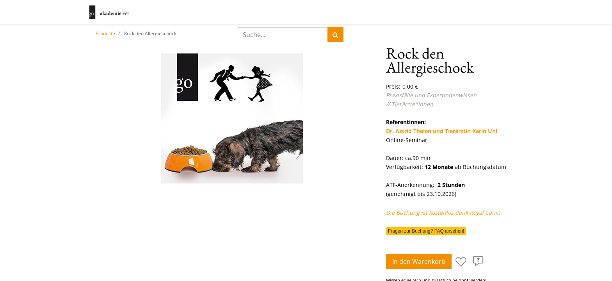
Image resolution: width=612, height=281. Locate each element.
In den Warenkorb (418, 261)
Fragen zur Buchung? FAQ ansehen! (426, 231)
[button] (461, 262)
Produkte (105, 33)
